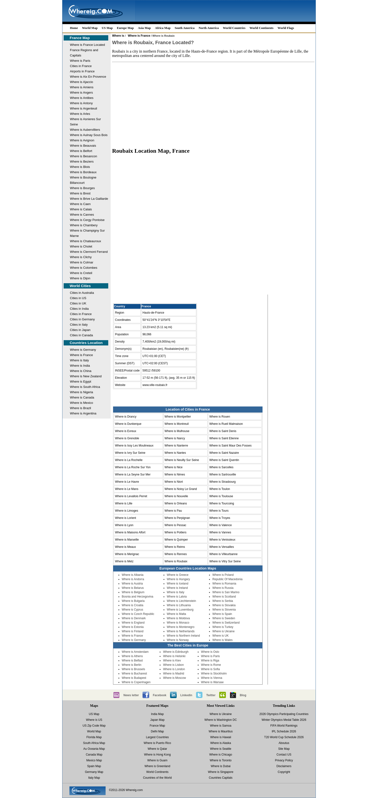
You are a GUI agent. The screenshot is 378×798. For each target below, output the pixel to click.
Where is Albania (132, 575)
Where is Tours (219, 510)
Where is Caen (80, 204)
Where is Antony (81, 103)
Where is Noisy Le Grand (181, 489)
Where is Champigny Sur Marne (87, 233)
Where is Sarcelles (221, 467)
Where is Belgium (133, 592)
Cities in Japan (80, 330)
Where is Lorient (125, 518)
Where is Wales (222, 640)
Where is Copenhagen (136, 682)
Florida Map (94, 737)
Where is (118, 35)
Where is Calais (81, 209)
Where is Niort (174, 481)
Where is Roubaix (176, 561)
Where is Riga (210, 660)
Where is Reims (175, 547)
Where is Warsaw (212, 682)
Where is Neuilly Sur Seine (182, 460)
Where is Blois (80, 167)
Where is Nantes (175, 452)
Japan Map (157, 720)
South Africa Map (94, 743)
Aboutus (284, 743)
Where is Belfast (132, 660)
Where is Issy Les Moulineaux (134, 445)
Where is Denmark (134, 618)
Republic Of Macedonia (227, 579)
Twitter (210, 695)
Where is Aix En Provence (88, 76)
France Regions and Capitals (84, 52)
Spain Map (94, 766)
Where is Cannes (82, 214)
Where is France (81, 355)
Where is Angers (81, 92)
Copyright (284, 772)
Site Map (284, 748)
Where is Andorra (133, 579)
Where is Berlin (131, 665)
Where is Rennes (176, 554)
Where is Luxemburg (180, 609)
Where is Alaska (220, 743)
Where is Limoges (126, 510)
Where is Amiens (82, 87)
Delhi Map (157, 731)
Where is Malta (176, 614)
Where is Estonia (133, 627)
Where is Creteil (81, 273)
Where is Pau (173, 510)
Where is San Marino (225, 592)
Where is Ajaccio (81, 82)
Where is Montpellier (178, 416)
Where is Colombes (83, 267)
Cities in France (81, 66)
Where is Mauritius (221, 731)
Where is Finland (132, 631)
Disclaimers (284, 766)
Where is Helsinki (174, 656)
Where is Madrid (173, 673)
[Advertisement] (213, 104)
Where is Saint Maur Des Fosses (230, 445)
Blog (243, 695)
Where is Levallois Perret (131, 496)
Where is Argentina (83, 413)
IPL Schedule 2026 (284, 731)
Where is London (174, 669)
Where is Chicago (220, 754)
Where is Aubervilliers (85, 129)
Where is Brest (80, 193)
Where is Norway (178, 640)
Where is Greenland (157, 766)
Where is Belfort (81, 151)
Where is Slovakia (224, 605)
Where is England (133, 622)
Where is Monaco (178, 622)
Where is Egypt (80, 381)
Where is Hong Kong (157, 754)
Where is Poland (223, 575)
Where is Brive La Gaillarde (89, 198)
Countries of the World (157, 777)
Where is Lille (123, 503)
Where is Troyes (219, 518)
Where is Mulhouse (177, 431)
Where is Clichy (81, 257)
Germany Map (94, 772)
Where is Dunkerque (128, 424)
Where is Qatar (157, 748)
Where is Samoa (220, 725)
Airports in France (82, 71)
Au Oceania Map (94, 748)
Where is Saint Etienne (224, 438)
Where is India (80, 365)
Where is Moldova (178, 618)
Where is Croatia (132, 605)
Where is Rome (211, 665)
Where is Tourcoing (221, 503)
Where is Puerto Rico (157, 743)
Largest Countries (157, 737)
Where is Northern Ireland (183, 635)
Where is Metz (124, 561)
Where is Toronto (221, 760)
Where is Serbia (222, 601)
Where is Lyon (124, 525)
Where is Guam (157, 760)
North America (209, 28)
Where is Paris (80, 60)
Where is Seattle (220, 748)
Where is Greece (178, 575)
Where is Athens (132, 656)
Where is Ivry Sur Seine (130, 452)
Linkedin (186, 695)
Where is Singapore (220, 772)
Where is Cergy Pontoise (87, 220)
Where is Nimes (175, 474)
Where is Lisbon (173, 665)
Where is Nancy (175, 438)
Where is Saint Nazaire (224, 452)
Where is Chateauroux (85, 241)
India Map (157, 714)
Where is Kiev (172, 660)
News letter (131, 695)
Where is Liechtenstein (181, 601)
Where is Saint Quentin (224, 460)
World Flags (285, 28)
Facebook (159, 695)
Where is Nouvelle (176, 496)
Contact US (284, 754)
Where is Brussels (133, 669)
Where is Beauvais (83, 145)
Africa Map (163, 28)
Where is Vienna (211, 678)
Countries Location (86, 343)
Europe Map (125, 28)
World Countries (234, 28)
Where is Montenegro (181, 627)
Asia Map (144, 28)
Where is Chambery (84, 225)
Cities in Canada (81, 335)
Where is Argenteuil (83, 108)
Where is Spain (222, 614)
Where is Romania (224, 583)
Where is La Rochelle (128, 460)
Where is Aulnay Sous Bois (89, 135)
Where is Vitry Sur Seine (225, 561)
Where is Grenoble (127, 438)
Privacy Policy (284, 760)
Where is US (94, 720)
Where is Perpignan (177, 518)
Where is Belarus (133, 588)
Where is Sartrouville (222, 474)
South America (185, 28)
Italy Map (94, 777)
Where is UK (220, 635)
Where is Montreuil (177, 424)
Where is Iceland (177, 583)
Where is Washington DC (220, 720)
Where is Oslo (210, 652)
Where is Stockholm (214, 673)
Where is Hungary (178, 579)
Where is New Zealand (86, 376)
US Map (107, 28)
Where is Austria (132, 583)
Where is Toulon (219, 489)
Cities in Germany (82, 319)
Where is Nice (174, 467)
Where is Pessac (175, 525)
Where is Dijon (80, 278)
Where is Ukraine (223, 631)
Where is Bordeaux (83, 172)
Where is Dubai (220, 766)
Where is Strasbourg (222, 481)
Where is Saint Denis (222, 431)
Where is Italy (79, 360)
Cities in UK (78, 303)
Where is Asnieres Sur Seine (85, 121)
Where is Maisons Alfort (130, 532)
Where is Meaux (125, 547)
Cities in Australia (82, 293)
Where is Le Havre (127, 481)
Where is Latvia (177, 596)
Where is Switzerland (226, 622)
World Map (90, 28)
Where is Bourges (82, 188)
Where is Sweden (223, 618)
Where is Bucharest (134, 673)
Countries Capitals (220, 777)
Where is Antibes (82, 98)
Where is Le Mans (126, 489)
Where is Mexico (81, 403)
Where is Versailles (221, 547)
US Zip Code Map (94, 725)
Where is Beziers (82, 161)
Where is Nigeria (81, 392)
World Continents (261, 28)
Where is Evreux (125, 431)
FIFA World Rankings (284, 725)
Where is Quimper (176, 539)
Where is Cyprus (132, 609)
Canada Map (94, 754)
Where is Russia (222, 588)
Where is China (80, 371)
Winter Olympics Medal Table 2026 (284, 720)
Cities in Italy (79, 324)
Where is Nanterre (176, 445)
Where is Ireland (177, 588)
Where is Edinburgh (175, 652)
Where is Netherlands (181, 631)
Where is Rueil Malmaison (226, 424)
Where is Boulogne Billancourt (83, 180)
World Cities (80, 286)
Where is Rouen (219, 416)
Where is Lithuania (179, 605)
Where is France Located (87, 45)
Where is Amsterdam (135, 652)
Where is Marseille (127, 539)
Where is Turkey (222, 627)
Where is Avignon (82, 140)
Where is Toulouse (221, 496)
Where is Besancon (83, 156)
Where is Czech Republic (138, 614)
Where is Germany (83, 349)
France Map (80, 38)
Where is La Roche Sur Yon (132, 467)
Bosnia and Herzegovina (137, 596)
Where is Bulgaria (133, 601)
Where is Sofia (210, 669)
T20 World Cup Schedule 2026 (284, 737)
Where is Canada (82, 397)
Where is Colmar (81, 262)
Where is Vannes (220, 532)
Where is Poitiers (176, 532)
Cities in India (79, 308)
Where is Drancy (125, 416)
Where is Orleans (176, 503)
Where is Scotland (224, 596)
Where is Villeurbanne (223, 554)
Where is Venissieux (222, 539)
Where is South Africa (85, 387)
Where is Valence (220, 525)
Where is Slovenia (224, 609)
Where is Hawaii (220, 737)
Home (74, 28)
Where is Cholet (81, 246)
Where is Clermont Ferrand (89, 252)
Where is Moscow (174, 678)
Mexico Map (94, 760)
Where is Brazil (80, 408)
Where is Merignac (127, 554)
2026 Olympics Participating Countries (283, 714)
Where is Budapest (134, 678)
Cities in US (78, 298)
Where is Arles (80, 114)
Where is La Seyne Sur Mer (132, 474)
